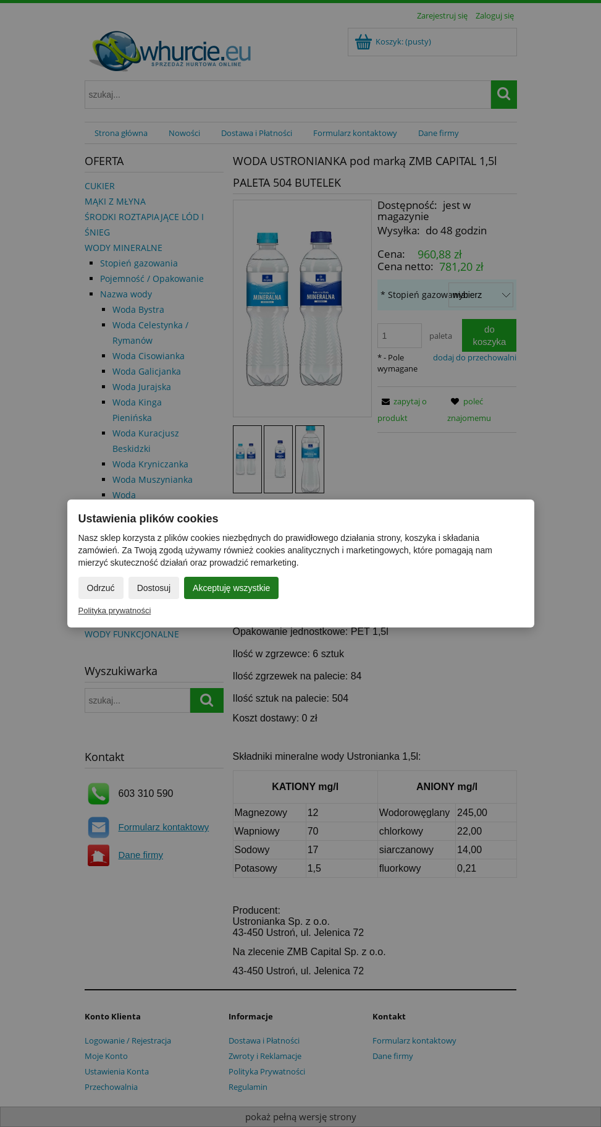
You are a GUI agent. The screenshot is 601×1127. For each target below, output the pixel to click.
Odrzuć (101, 588)
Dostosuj (153, 588)
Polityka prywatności (114, 610)
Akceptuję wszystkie (231, 588)
